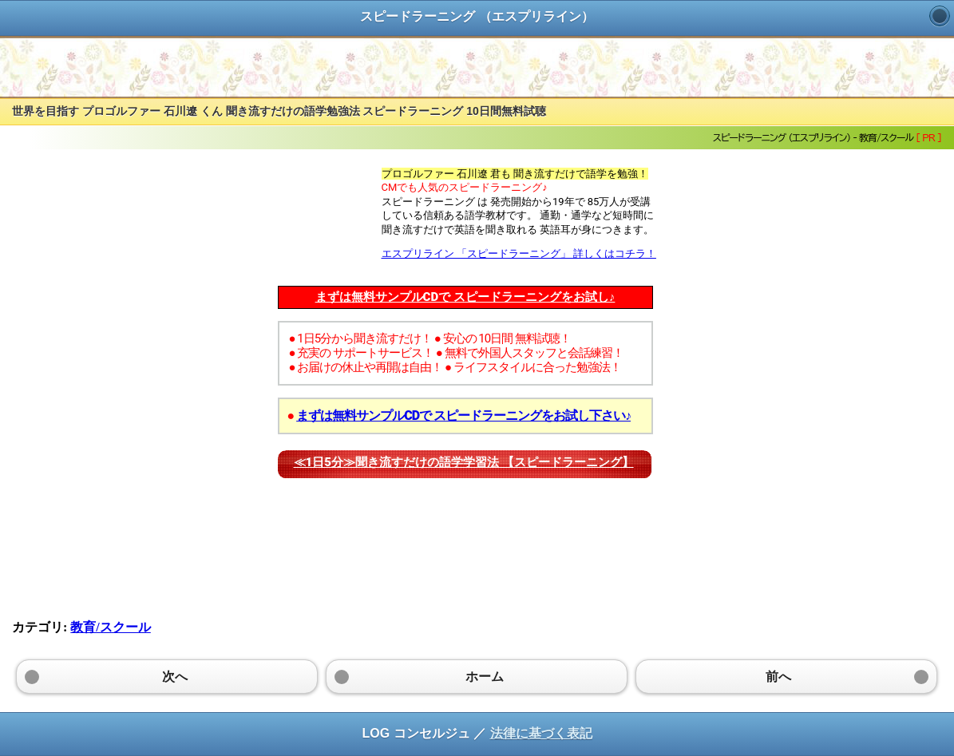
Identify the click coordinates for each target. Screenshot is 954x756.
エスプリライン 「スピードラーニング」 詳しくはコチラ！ (519, 253)
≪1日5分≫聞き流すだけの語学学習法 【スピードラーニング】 (464, 462)
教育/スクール (110, 627)
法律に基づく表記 (541, 733)
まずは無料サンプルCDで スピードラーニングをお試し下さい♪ (463, 415)
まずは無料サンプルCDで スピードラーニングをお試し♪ (465, 297)
